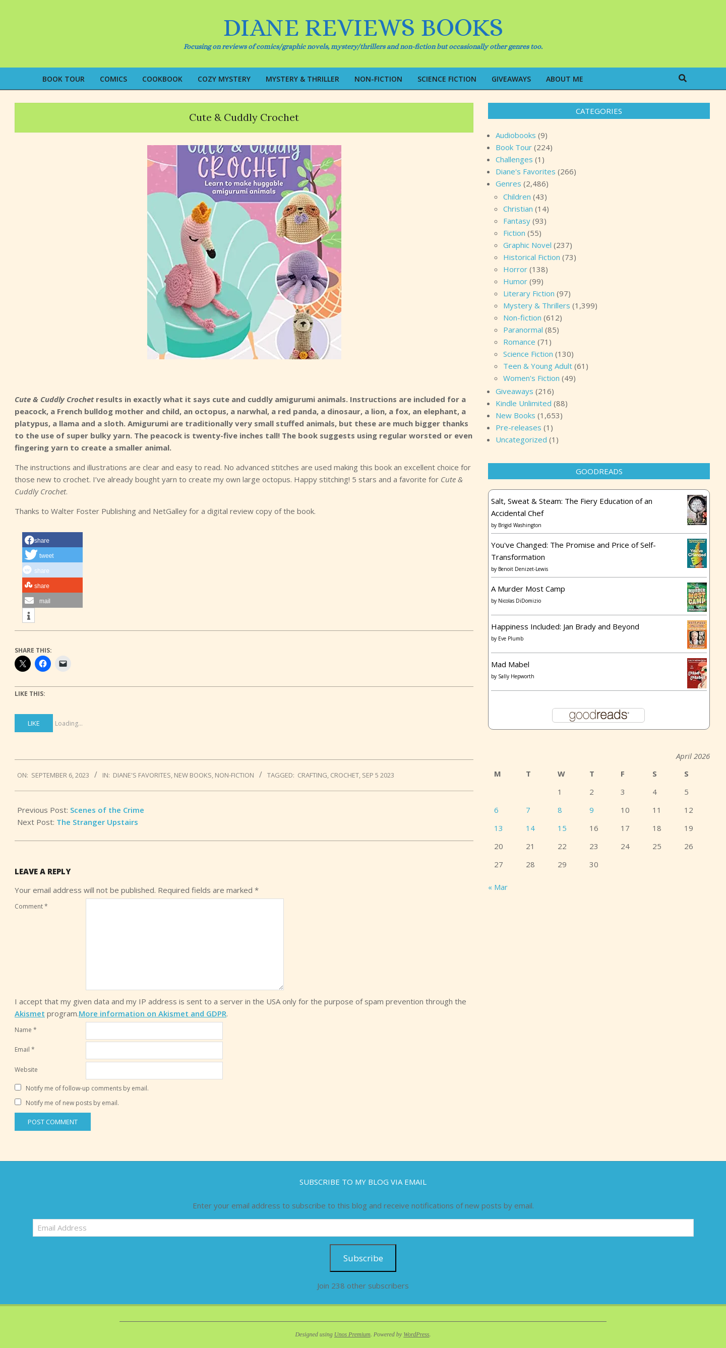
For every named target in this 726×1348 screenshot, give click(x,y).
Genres (508, 183)
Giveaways (514, 391)
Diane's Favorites (142, 775)
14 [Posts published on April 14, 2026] (530, 828)
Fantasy (516, 221)
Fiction (514, 233)
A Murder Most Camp (528, 589)
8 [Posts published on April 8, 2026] (560, 810)
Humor (515, 281)
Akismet (30, 1013)
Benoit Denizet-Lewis (523, 568)
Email (25, 1049)
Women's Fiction (531, 378)
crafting (312, 775)
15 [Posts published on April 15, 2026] (562, 828)
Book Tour (514, 147)
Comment (31, 906)
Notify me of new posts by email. (72, 1103)
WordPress (416, 1334)
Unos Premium (352, 1334)
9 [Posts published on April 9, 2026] (591, 810)
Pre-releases (518, 427)
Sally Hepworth (516, 676)
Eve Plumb (510, 638)
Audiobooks (516, 135)
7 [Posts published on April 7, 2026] (528, 810)
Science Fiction (528, 354)
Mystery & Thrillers (536, 305)
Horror (515, 269)
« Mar (498, 887)
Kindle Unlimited (524, 403)
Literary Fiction (529, 293)
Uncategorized (521, 439)
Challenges (514, 159)
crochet (344, 775)
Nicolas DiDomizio (519, 600)
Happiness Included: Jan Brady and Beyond (565, 626)
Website (26, 1069)
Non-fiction (234, 775)
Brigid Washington (519, 525)
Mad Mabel (510, 664)
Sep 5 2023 (378, 775)
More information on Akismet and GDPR (152, 1013)
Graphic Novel (527, 245)
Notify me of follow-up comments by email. (87, 1088)
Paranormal (523, 330)
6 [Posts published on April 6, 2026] (496, 810)
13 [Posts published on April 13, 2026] (498, 828)
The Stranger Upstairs (97, 822)
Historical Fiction (531, 257)
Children (517, 196)
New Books (193, 775)
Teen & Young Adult (537, 366)
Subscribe (363, 1258)
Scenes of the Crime (107, 810)
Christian (518, 209)
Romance (519, 342)
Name (26, 1029)
